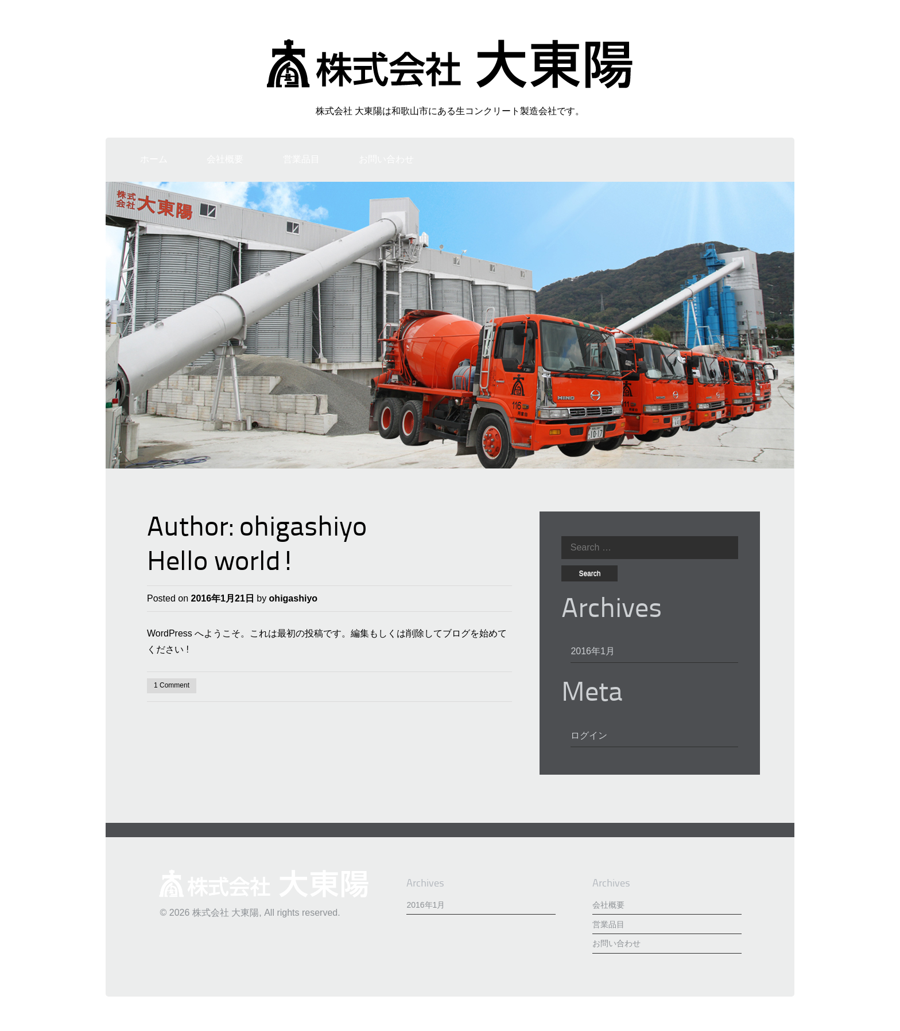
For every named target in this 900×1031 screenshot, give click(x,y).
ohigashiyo (303, 528)
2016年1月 (593, 651)
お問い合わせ (386, 159)
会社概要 (225, 159)
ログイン (589, 735)
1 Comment (171, 685)
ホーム (154, 159)
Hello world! (221, 563)
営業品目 (301, 159)
